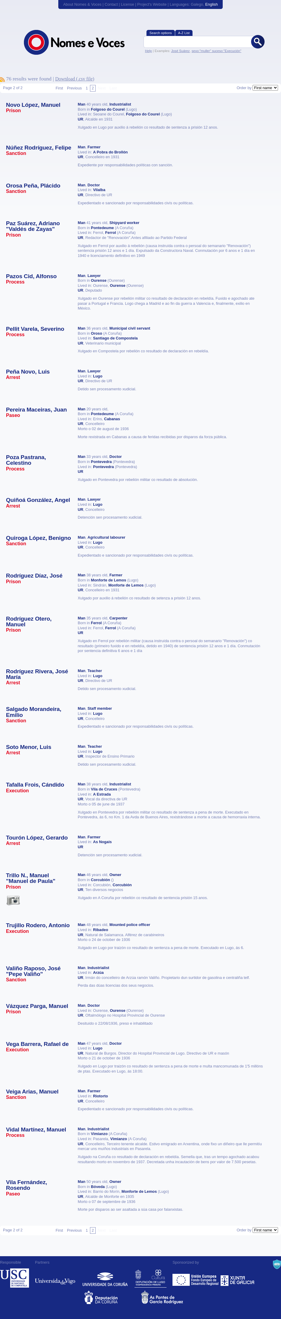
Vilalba (99, 190)
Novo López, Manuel (33, 105)
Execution (17, 790)
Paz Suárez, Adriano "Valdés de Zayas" (33, 226)
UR (80, 119)
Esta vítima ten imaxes (13, 900)
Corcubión (100, 880)
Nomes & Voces (81, 42)
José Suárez (180, 51)
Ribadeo (100, 929)
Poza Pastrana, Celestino (26, 460)
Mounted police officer (129, 924)
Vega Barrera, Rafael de (37, 1044)
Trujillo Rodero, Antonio (38, 925)
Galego (197, 4)
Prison (13, 110)
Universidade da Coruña (105, 1278)
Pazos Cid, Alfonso (31, 276)
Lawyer (94, 275)
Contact (111, 4)
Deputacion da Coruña (112, 1297)
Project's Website (152, 4)
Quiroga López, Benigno (38, 538)
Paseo (13, 415)
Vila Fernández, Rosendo (26, 1185)
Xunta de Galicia (237, 1278)
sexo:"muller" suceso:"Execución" (216, 51)
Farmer (94, 147)
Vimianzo (99, 1133)
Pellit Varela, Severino (35, 329)
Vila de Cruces (104, 789)
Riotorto (100, 1096)
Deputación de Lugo (151, 1278)
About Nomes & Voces (82, 4)
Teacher (95, 670)
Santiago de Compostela (115, 338)
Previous (74, 88)
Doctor (94, 185)
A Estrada (102, 794)
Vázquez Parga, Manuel (37, 1006)
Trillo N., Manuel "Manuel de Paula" (30, 878)
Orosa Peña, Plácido (33, 185)
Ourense (98, 280)
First (59, 88)
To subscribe (2, 79)
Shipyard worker (124, 222)
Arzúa (98, 972)
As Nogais (102, 842)
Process (15, 281)
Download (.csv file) (74, 78)
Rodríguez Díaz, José (34, 575)
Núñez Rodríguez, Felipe (38, 147)
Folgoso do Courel (108, 109)
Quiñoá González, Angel (38, 500)
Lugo (97, 376)
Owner (115, 874)
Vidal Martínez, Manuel (36, 1129)
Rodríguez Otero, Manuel (28, 621)
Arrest (13, 377)
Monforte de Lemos (108, 580)
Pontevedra (101, 461)
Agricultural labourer (107, 537)
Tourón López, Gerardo (37, 837)
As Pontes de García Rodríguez (168, 1297)
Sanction (16, 153)
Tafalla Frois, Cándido (35, 785)
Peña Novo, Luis (28, 371)
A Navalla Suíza (277, 1264)
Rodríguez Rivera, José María (37, 674)
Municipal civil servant (129, 328)
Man (81, 104)
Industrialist (120, 104)
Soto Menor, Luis (28, 747)
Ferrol (110, 232)
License (127, 4)
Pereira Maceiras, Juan (36, 409)
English (211, 4)
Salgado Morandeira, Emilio (33, 712)
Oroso (96, 333)
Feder (195, 1278)
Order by (244, 88)
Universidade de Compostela (14, 1278)
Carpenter (118, 618)
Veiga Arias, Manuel (32, 1091)
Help (148, 51)
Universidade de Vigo (55, 1278)
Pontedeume (102, 228)
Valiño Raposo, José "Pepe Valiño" (33, 971)
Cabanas (112, 419)
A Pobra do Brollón (110, 152)
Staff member (100, 708)
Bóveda (98, 1186)
